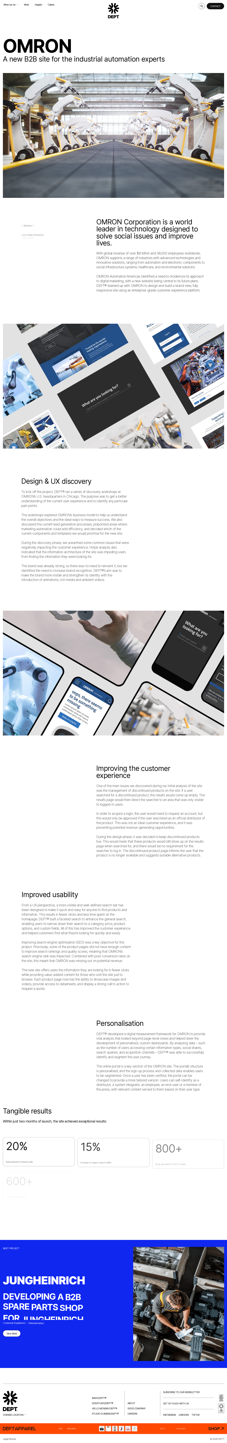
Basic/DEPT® (99, 1398)
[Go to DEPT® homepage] (113, 10)
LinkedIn (184, 1414)
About (131, 1403)
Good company (136, 1408)
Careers (132, 1413)
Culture (51, 4)
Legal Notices (9, 1438)
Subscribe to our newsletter (181, 1392)
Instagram (169, 1414)
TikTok (196, 1414)
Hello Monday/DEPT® (104, 1408)
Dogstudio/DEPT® (102, 1403)
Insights (38, 4)
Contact (215, 6)
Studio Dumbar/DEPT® (105, 1413)
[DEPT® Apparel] (113, 1428)
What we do (10, 4)
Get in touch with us (176, 1403)
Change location (14, 1414)
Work (26, 4)
